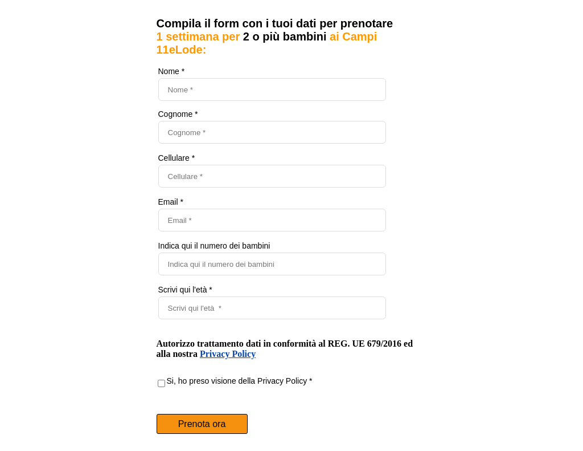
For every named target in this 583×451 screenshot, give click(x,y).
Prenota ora (202, 424)
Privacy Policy (228, 354)
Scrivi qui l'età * (185, 289)
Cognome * (178, 114)
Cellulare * (176, 157)
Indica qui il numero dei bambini (214, 245)
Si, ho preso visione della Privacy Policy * (240, 380)
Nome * (171, 71)
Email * (170, 201)
